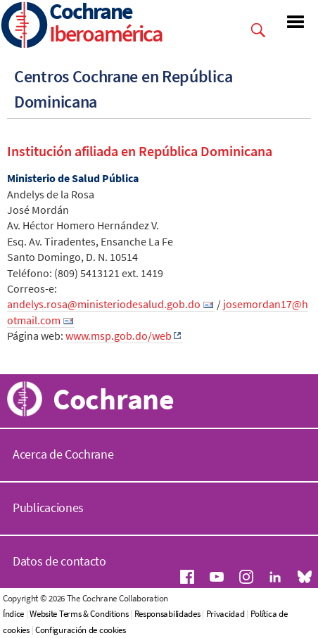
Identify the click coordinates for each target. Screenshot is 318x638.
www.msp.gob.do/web (118, 335)
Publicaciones (48, 507)
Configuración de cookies (80, 630)
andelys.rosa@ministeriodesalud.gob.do (104, 304)
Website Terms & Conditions (79, 614)
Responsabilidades (167, 614)
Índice (13, 614)
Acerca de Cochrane (63, 454)
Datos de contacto (59, 561)
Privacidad (225, 614)
